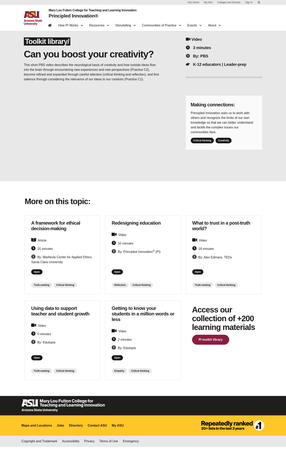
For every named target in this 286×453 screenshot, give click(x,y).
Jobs (60, 432)
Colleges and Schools (229, 2)
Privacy (89, 447)
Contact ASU (97, 432)
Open (38, 275)
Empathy (119, 377)
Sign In (249, 2)
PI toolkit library (211, 344)
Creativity (223, 143)
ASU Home (193, 2)
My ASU (208, 2)
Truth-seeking (41, 289)
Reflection (120, 289)
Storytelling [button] (125, 23)
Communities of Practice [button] (161, 23)
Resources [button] (99, 23)
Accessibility (70, 447)
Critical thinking (202, 143)
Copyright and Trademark (39, 447)
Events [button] (194, 23)
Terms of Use (108, 447)
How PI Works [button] (70, 23)
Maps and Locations (36, 432)
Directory (76, 432)
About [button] (214, 23)
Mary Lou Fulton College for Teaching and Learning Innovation (89, 9)
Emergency (131, 447)
